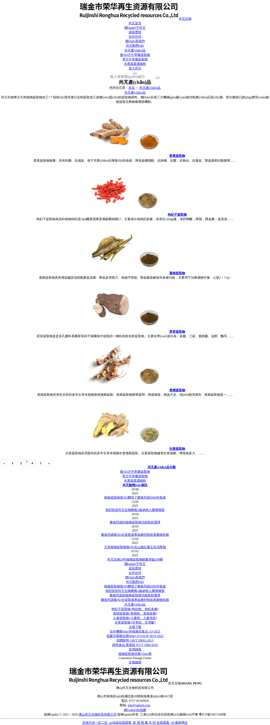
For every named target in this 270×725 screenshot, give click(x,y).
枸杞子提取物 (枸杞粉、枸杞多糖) (135, 609)
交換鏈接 (135, 662)
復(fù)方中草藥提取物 (135, 55)
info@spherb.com (139, 705)
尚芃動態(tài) (135, 45)
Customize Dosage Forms (135, 658)
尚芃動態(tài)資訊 (135, 485)
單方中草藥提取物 (135, 59)
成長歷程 (135, 32)
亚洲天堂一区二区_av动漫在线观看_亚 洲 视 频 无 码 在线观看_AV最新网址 (134, 722)
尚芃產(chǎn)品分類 (162, 467)
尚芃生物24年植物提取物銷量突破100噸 (135, 559)
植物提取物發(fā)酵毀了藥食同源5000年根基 (135, 497)
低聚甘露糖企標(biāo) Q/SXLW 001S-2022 (135, 636)
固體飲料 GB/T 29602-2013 (135, 640)
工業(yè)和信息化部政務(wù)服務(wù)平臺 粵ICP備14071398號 (183, 714)
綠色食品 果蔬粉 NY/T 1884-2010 (135, 645)
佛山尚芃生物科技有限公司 (98, 714)
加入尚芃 (135, 68)
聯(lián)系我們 (135, 41)
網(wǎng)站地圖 (135, 710)
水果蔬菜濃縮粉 (135, 64)
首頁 (131, 88)
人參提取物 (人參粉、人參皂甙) (135, 618)
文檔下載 (135, 627)
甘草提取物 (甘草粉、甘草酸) (135, 622)
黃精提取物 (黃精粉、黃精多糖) (135, 613)
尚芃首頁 (135, 23)
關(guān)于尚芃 (134, 28)
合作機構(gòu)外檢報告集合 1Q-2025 (135, 631)
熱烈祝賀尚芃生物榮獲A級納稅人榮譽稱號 (135, 510)
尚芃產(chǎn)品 (135, 50)
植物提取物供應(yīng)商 (134, 654)
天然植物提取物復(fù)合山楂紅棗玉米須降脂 (135, 547)
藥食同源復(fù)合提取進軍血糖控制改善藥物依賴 (135, 534)
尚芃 (135, 19)
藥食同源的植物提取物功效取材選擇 (135, 522)
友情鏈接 (135, 649)
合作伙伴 (135, 36)
